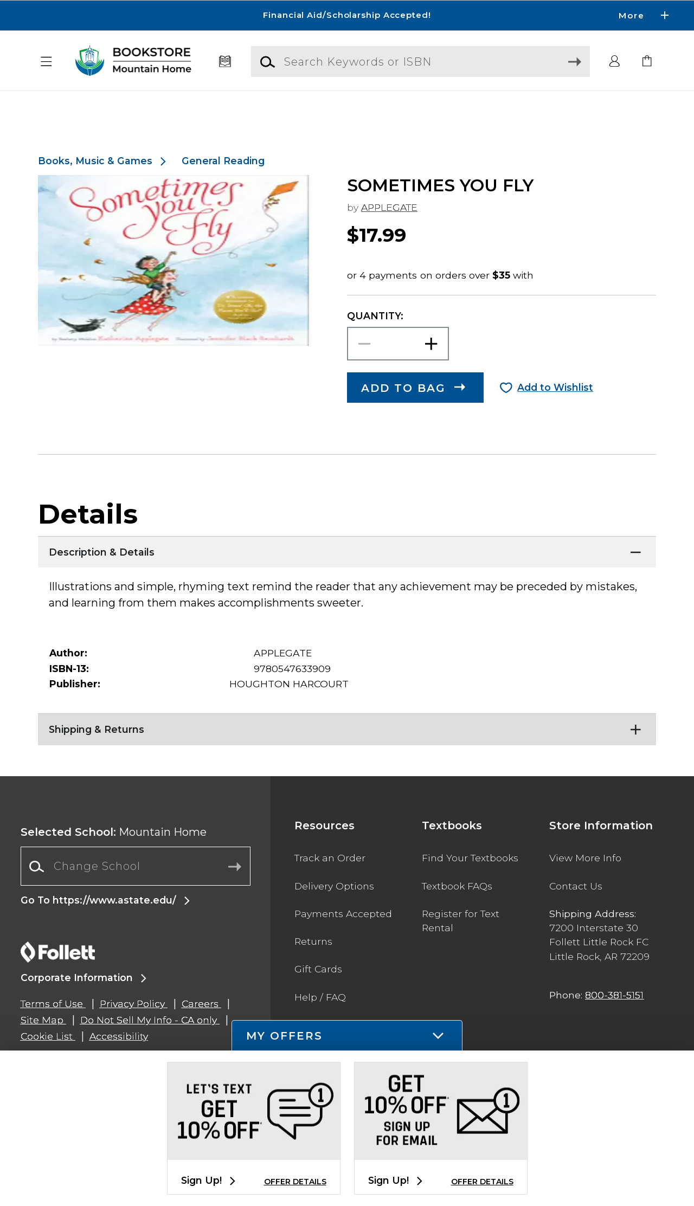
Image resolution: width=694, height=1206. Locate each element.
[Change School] (135, 892)
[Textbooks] (225, 62)
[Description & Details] (347, 576)
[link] (647, 62)
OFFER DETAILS (295, 1181)
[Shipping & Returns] (347, 753)
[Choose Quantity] (398, 369)
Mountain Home (114, 858)
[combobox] (135, 892)
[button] (46, 62)
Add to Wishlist (555, 413)
